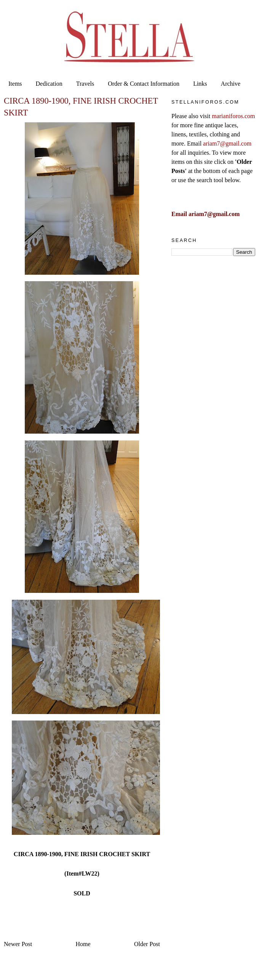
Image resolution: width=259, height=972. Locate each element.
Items (15, 83)
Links (200, 83)
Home (83, 944)
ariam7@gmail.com (227, 143)
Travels (85, 83)
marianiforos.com (233, 116)
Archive (231, 83)
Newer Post (18, 944)
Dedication (49, 83)
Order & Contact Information (143, 83)
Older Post (147, 944)
